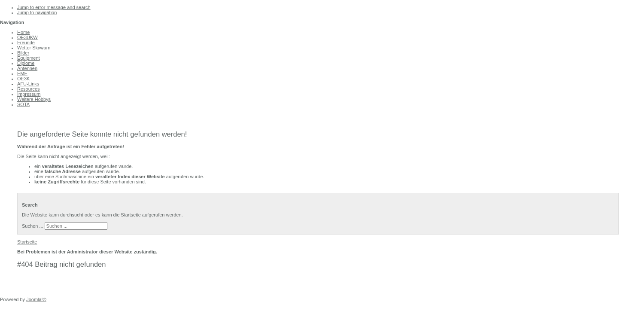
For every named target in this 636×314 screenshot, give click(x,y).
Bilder (23, 52)
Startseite (27, 241)
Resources (28, 88)
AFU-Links (28, 83)
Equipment (28, 58)
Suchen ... (32, 226)
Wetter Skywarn (33, 47)
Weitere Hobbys (34, 99)
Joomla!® (36, 299)
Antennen (27, 68)
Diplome (25, 63)
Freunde (26, 42)
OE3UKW (27, 37)
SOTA (23, 104)
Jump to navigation (37, 12)
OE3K (23, 78)
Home (23, 32)
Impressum (28, 94)
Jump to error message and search (54, 7)
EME (22, 73)
